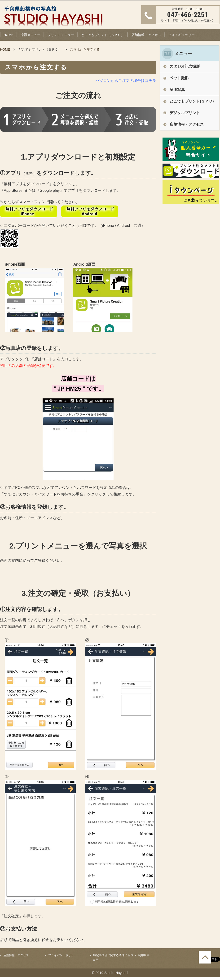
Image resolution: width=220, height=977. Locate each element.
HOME (8, 35)
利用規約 (144, 955)
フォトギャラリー (181, 35)
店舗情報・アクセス (146, 35)
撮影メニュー (30, 35)
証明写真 (177, 90)
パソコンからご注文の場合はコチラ (126, 81)
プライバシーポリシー (62, 955)
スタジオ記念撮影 (185, 66)
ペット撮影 (179, 78)
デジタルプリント (185, 113)
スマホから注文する (85, 49)
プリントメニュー (61, 35)
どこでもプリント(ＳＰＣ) (192, 101)
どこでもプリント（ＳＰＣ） (102, 35)
